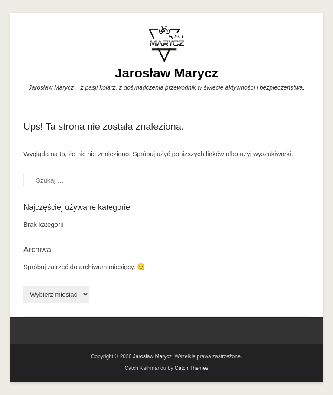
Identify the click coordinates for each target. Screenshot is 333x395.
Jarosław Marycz (166, 73)
